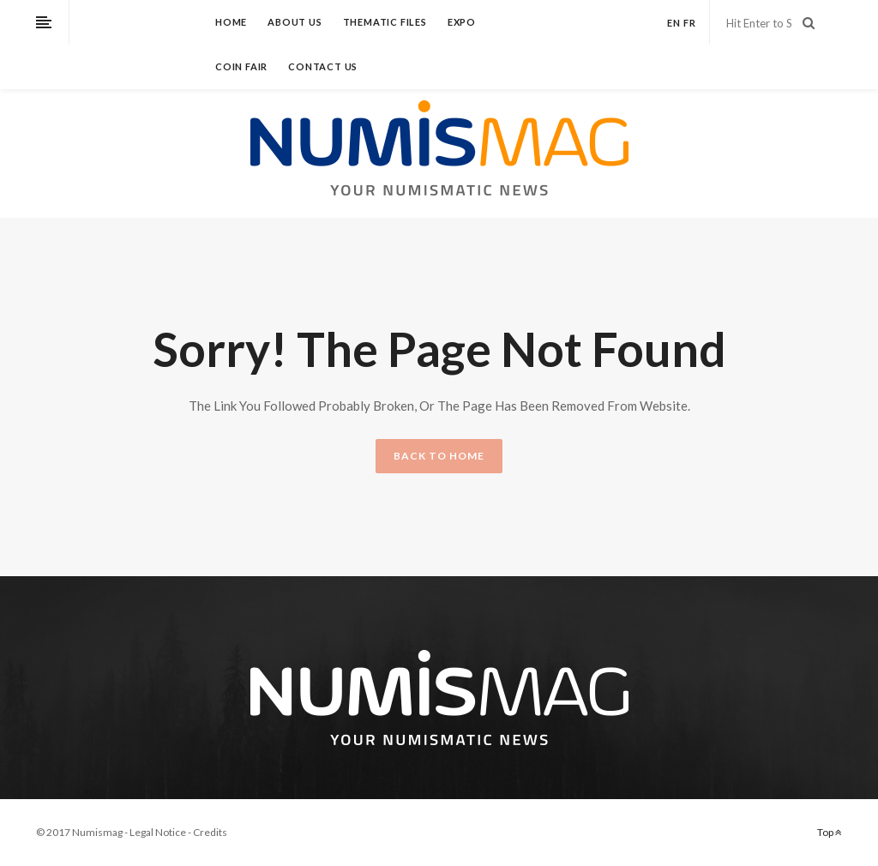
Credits (210, 832)
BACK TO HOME (439, 455)
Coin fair (241, 66)
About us (295, 21)
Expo (462, 21)
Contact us (323, 66)
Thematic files (385, 21)
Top (829, 832)
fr (689, 22)
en (674, 22)
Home (231, 21)
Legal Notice (157, 832)
